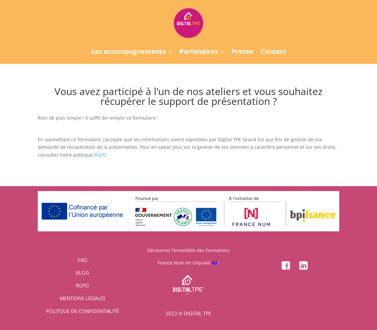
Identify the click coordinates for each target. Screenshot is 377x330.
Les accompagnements (128, 52)
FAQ (82, 260)
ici (214, 263)
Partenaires (198, 52)
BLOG (82, 272)
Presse (242, 52)
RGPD (100, 155)
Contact (273, 52)
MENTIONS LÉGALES (82, 298)
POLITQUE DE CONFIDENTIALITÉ (82, 311)
